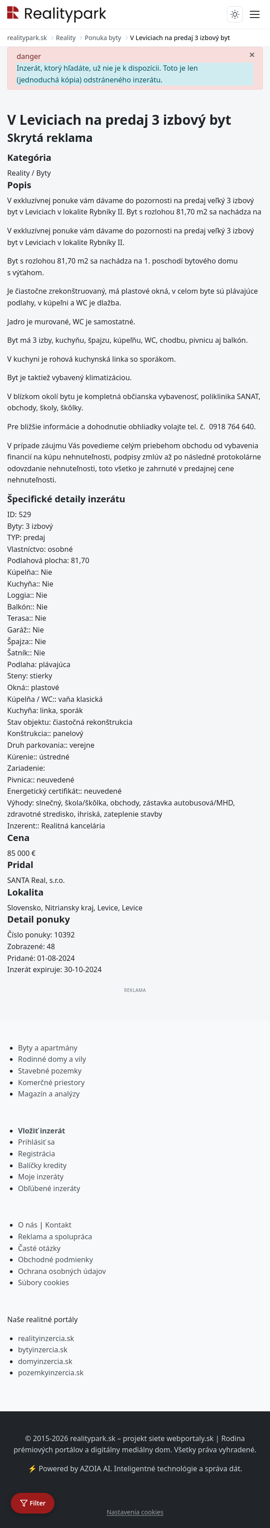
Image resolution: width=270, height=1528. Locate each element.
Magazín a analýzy (49, 1094)
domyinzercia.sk (45, 1361)
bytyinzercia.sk (43, 1350)
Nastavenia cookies (135, 1512)
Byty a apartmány (47, 1048)
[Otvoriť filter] (32, 1503)
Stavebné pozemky (49, 1071)
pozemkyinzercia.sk (51, 1373)
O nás (27, 1225)
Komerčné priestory (51, 1082)
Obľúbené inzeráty (49, 1188)
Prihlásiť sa (36, 1142)
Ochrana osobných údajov (62, 1271)
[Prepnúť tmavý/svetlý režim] (235, 14)
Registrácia (36, 1154)
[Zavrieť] (252, 54)
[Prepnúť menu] (255, 14)
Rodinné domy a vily (52, 1059)
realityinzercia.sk (46, 1338)
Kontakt (58, 1225)
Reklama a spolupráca (55, 1237)
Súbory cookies (43, 1282)
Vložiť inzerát (41, 1131)
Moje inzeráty (40, 1177)
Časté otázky (39, 1248)
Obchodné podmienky (55, 1259)
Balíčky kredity (42, 1165)
